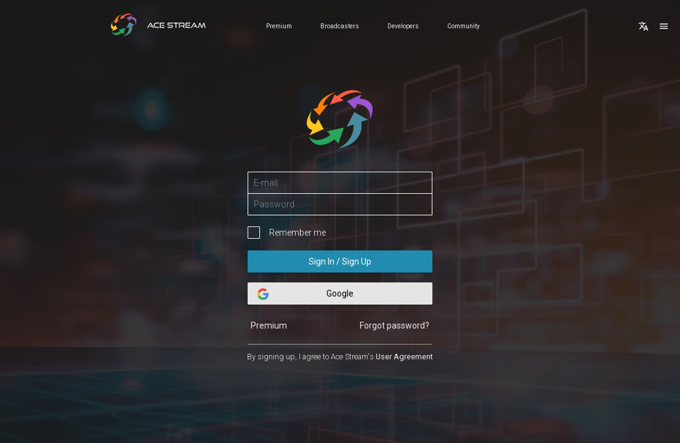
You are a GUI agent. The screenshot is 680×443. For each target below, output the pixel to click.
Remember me (297, 232)
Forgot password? (394, 325)
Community (463, 26)
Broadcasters (339, 26)
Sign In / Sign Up (340, 261)
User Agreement (404, 356)
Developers (403, 26)
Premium (279, 26)
